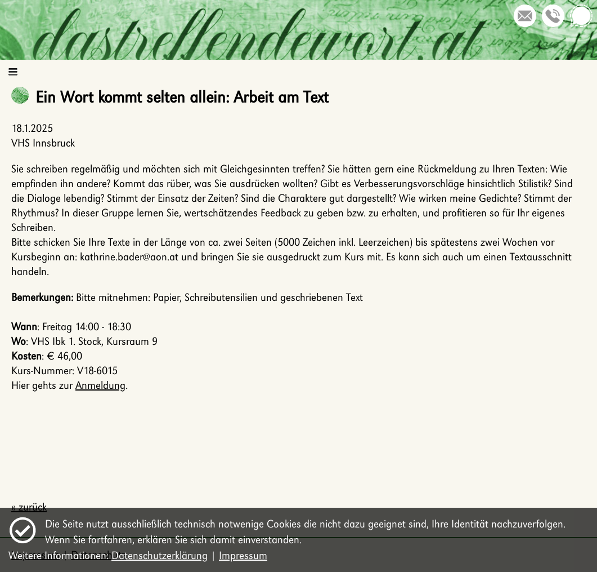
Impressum (243, 555)
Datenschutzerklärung (159, 555)
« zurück (29, 506)
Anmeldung (100, 385)
